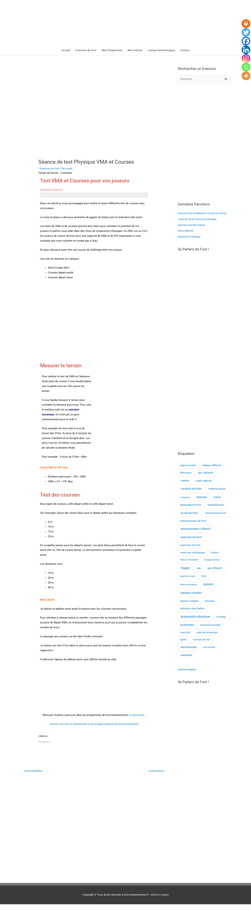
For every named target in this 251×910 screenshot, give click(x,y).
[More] (246, 75)
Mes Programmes (112, 50)
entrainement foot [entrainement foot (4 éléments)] (215, 518)
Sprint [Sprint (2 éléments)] (183, 645)
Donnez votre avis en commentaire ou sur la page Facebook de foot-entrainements (94, 724)
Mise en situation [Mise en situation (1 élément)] (188, 590)
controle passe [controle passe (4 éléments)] (217, 494)
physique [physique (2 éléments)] (210, 606)
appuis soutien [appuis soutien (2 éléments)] (188, 471)
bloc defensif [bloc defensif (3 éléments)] (205, 478)
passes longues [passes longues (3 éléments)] (189, 606)
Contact (185, 50)
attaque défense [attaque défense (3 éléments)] (211, 471)
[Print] (246, 23)
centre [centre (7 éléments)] (185, 486)
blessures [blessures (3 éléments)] (186, 478)
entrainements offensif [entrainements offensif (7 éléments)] (196, 534)
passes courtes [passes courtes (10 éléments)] (191, 598)
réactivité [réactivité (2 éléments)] (185, 638)
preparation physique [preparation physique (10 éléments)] (195, 622)
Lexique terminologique (161, 50)
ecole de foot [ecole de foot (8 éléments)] (189, 518)
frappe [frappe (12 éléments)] (185, 574)
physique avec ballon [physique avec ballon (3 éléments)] (192, 614)
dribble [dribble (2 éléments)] (217, 503)
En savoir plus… (137, 715)
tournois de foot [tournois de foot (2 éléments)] (201, 645)
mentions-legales (188, 675)
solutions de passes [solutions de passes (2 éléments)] (207, 638)
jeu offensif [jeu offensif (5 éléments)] (215, 574)
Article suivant (157, 771)
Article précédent (32, 771)
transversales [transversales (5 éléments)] (188, 653)
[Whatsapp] (246, 67)
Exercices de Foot (85, 50)
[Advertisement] (204, 143)
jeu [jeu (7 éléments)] (199, 574)
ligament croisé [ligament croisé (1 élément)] (187, 582)
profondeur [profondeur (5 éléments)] (187, 630)
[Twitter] (246, 32)
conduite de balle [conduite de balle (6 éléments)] (191, 494)
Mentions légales (160, 900)
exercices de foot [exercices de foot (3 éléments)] (190, 550)
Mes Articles (135, 50)
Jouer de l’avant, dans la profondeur (198, 225)
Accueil (66, 50)
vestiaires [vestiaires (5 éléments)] (186, 661)
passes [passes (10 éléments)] (208, 590)
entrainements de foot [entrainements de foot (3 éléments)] (193, 526)
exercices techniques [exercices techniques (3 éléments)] (192, 558)
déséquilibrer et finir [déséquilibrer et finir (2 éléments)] (190, 510)
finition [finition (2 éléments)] (215, 558)
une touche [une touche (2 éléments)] (209, 653)
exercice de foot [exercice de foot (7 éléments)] (191, 543)
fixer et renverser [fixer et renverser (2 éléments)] (189, 565)
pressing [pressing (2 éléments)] (221, 622)
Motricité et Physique (190, 242)
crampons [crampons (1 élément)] (185, 503)
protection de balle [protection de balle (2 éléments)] (210, 630)
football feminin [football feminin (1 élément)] (212, 565)
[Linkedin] (246, 49)
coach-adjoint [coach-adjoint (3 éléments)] (203, 486)
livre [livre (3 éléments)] (203, 582)
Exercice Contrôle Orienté (193, 231)
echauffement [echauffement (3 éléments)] (216, 510)
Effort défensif (186, 236)
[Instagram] (246, 58)
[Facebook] (246, 41)
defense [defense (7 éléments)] (201, 503)
